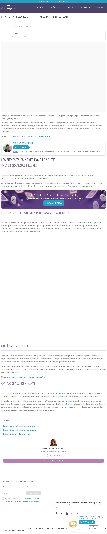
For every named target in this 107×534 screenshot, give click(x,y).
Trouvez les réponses (53, 203)
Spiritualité (67, 7)
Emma (16, 34)
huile (85, 223)
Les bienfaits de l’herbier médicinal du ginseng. (19, 426)
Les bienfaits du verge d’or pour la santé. (17, 434)
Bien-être (7, 27)
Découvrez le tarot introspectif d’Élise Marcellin (53, 1)
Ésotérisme (84, 7)
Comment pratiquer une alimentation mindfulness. (28, 377)
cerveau (62, 393)
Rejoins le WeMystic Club (42, 528)
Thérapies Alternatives (24, 27)
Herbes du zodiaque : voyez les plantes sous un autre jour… (31, 136)
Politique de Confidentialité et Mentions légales (62, 528)
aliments (65, 404)
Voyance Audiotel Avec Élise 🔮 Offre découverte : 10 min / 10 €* (90, 517)
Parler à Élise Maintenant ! (23, 143)
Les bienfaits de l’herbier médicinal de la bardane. (20, 430)
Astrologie (38, 7)
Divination (98, 7)
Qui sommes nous (29, 528)
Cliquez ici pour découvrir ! (53, 460)
